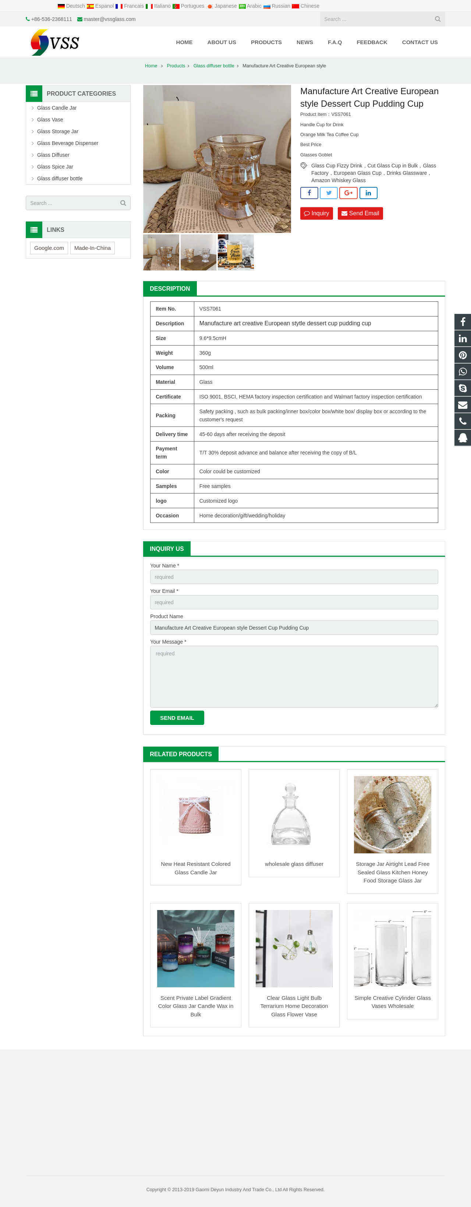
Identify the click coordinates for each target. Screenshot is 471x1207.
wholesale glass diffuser (294, 864)
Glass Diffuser (53, 155)
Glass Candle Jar (57, 108)
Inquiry (316, 213)
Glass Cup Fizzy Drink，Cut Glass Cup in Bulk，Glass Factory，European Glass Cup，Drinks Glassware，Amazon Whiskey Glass (373, 166)
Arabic (250, 6)
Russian (277, 6)
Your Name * (164, 566)
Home (151, 65)
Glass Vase (50, 120)
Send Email (360, 213)
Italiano (158, 6)
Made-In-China (92, 248)
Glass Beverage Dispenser (68, 143)
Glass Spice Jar (55, 167)
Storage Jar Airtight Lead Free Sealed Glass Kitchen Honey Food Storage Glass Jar (392, 872)
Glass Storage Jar (57, 131)
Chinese (305, 6)
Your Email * (164, 591)
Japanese (222, 6)
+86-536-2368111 (51, 19)
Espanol (100, 6)
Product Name (166, 616)
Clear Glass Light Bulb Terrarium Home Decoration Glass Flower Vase (294, 1006)
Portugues (189, 6)
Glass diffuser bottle (214, 65)
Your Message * (168, 642)
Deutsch (71, 6)
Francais (130, 6)
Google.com (49, 248)
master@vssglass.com (110, 19)
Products (176, 65)
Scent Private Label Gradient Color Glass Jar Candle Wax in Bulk (196, 1006)
